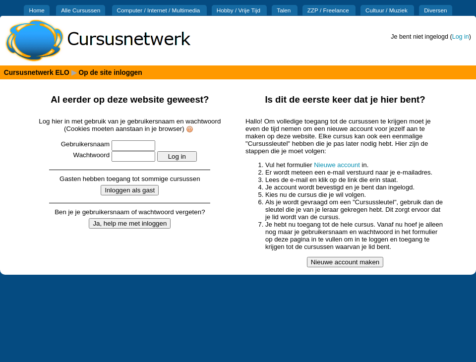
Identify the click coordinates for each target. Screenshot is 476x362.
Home (36, 10)
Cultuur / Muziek (387, 10)
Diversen (435, 10)
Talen (284, 10)
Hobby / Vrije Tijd (239, 10)
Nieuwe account (337, 165)
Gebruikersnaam (85, 144)
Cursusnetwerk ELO (36, 72)
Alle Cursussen (80, 10)
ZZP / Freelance (329, 10)
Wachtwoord (91, 155)
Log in (460, 36)
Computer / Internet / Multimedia (159, 10)
